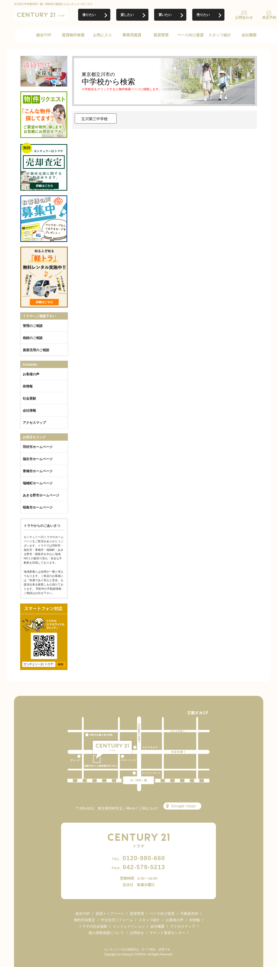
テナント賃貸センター (167, 933)
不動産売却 (189, 913)
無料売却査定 (84, 920)
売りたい (203, 15)
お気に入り (102, 35)
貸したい (127, 15)
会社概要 (249, 35)
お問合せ (137, 933)
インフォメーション (129, 926)
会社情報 (29, 410)
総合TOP (44, 35)
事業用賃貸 (131, 35)
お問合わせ (244, 17)
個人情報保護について (106, 933)
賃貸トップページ (110, 913)
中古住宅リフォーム (117, 920)
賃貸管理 (161, 35)
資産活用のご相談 (36, 350)
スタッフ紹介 (219, 35)
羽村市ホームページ (38, 447)
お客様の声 (31, 374)
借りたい (89, 15)
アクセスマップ (34, 423)
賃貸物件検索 (73, 35)
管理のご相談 (33, 326)
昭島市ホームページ (38, 507)
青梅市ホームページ (38, 471)
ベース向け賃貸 (190, 35)
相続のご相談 (33, 338)
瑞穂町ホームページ (38, 483)
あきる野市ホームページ (41, 495)
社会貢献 (29, 398)
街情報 (28, 386)
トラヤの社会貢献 (93, 926)
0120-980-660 (138, 858)
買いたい (165, 15)
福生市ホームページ (38, 459)
